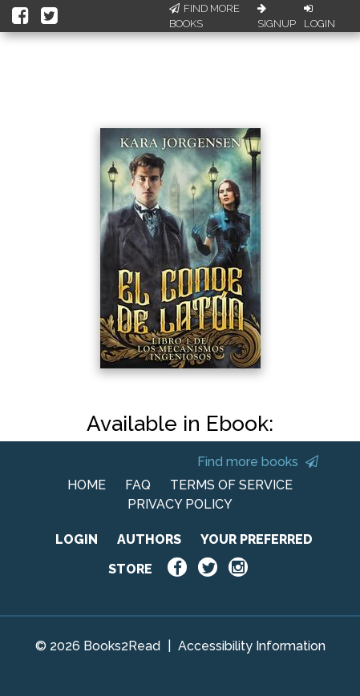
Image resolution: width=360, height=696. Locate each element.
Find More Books (204, 16)
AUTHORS (149, 539)
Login (319, 16)
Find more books (257, 461)
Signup (276, 16)
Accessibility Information (252, 646)
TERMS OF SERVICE (231, 485)
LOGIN (76, 539)
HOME (86, 485)
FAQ (138, 485)
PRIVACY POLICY (180, 504)
